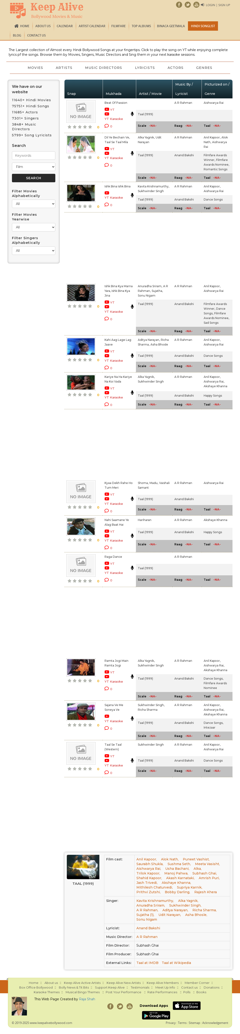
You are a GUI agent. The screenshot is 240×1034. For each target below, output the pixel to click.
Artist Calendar (92, 26)
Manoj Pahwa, (176, 873)
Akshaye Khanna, (176, 883)
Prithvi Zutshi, (148, 892)
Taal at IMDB (147, 963)
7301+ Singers (25, 118)
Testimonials (140, 987)
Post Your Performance (123, 992)
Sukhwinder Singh (151, 191)
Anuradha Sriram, (150, 286)
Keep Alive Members (163, 983)
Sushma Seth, (179, 864)
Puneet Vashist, (196, 859)
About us (43, 26)
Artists (63, 68)
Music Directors (103, 68)
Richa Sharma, (204, 910)
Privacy (171, 1023)
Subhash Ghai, (204, 873)
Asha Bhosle (159, 344)
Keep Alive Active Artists (82, 983)
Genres (205, 68)
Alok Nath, (170, 859)
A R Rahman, (147, 910)
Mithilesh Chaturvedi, (154, 887)
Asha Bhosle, (196, 915)
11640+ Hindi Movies (31, 100)
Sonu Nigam (146, 295)
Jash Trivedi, (147, 883)
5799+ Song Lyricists (32, 135)
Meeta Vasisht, (207, 864)
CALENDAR (65, 26)
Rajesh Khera (205, 892)
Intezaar (209, 727)
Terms (182, 1023)
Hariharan (144, 520)
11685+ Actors (25, 112)
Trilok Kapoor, (148, 873)
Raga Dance (113, 556)
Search (19, 145)
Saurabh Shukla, (149, 864)
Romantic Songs (215, 169)
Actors (176, 68)
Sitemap (194, 1023)
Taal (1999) (145, 114)
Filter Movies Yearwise (24, 216)
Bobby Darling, (177, 892)
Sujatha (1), (145, 915)
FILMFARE (118, 26)
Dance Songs (213, 199)
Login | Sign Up (218, 5)
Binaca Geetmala (171, 26)
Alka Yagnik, (146, 137)
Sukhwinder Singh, (151, 705)
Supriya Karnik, (189, 887)
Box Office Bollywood (36, 987)
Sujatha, (157, 291)
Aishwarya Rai (214, 102)
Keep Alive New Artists (124, 983)
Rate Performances (162, 992)
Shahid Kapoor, (149, 878)
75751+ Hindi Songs (30, 106)
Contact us (36, 35)
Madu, (154, 483)
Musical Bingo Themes (83, 992)
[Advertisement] (114, 247)
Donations (211, 987)
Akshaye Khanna (215, 386)
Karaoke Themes (47, 992)
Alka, (198, 869)
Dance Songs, (213, 678)
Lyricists (145, 68)
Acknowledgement (215, 1023)
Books (201, 992)
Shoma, (143, 483)
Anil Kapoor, (212, 137)
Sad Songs (211, 322)
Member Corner (197, 983)
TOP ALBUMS (141, 26)
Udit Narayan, (169, 915)
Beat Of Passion (116, 102)
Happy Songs (213, 395)
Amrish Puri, (209, 878)
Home (24, 26)
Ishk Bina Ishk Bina (118, 186)
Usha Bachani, (177, 869)
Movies (34, 68)
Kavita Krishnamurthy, (153, 186)
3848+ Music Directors (24, 126)
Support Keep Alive (110, 987)
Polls (186, 992)
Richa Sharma (148, 709)
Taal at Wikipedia (176, 963)
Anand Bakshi (184, 155)
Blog (17, 35)
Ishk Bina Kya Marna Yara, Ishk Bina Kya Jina (119, 290)
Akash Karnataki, (180, 878)
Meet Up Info (165, 987)
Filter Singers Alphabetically (26, 240)
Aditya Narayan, (149, 340)
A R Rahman (183, 102)
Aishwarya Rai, (214, 381)
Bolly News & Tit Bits (74, 987)
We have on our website (27, 89)
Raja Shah (87, 999)
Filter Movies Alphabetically (26, 193)
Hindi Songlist (203, 26)
